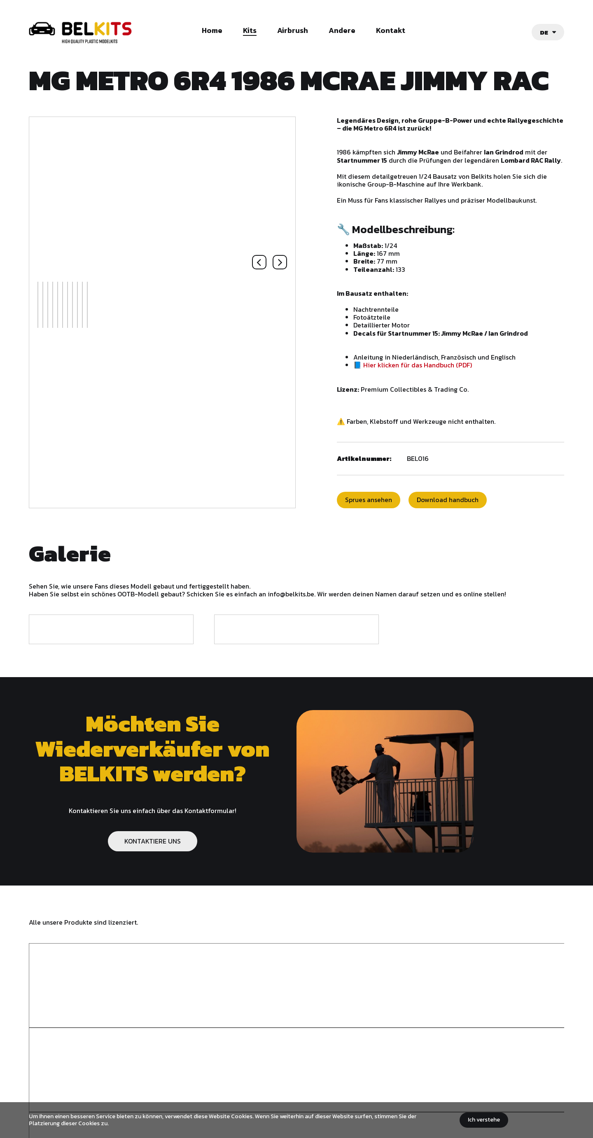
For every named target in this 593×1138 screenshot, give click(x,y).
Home (212, 31)
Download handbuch (469, 508)
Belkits (50, 1099)
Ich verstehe (484, 1119)
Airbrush (292, 31)
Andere (342, 31)
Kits (250, 31)
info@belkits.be (264, 1080)
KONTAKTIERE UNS (152, 849)
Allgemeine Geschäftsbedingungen (283, 1096)
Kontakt (390, 31)
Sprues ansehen (390, 508)
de (544, 32)
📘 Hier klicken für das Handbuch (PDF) (434, 373)
